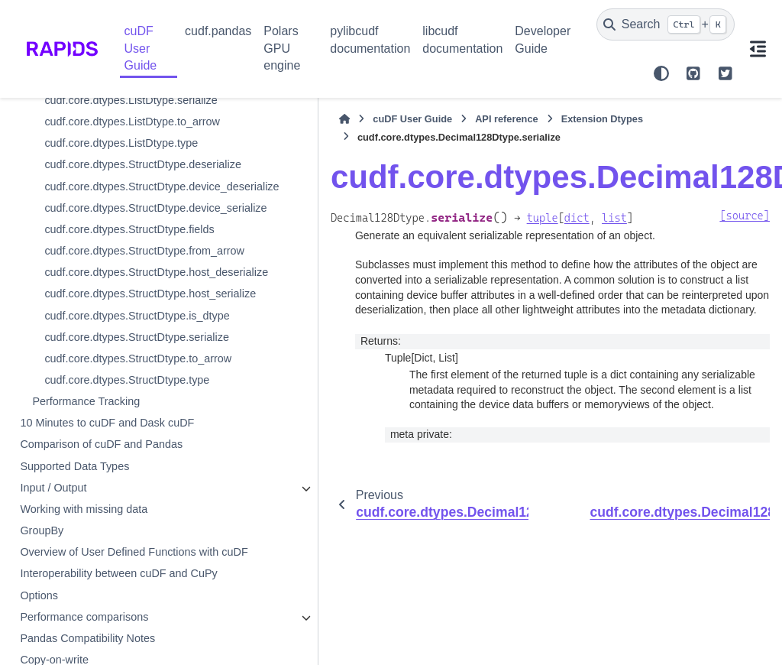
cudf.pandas (218, 30)
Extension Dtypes (479, 119)
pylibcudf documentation (370, 39)
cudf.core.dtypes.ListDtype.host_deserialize (113, 537)
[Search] (665, 24)
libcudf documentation (462, 39)
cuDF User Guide (140, 48)
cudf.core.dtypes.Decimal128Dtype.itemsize (112, 130)
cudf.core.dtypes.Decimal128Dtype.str (112, 279)
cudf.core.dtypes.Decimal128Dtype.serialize (113, 241)
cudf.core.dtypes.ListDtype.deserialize (113, 352)
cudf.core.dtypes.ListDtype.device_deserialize (113, 390)
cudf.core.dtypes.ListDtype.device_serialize (113, 426)
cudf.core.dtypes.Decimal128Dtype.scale (112, 205)
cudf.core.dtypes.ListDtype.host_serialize (113, 574)
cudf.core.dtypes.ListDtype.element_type (113, 463)
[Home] (221, 119)
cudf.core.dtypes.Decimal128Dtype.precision (112, 168)
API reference (383, 119)
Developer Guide (542, 39)
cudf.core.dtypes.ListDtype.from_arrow (113, 500)
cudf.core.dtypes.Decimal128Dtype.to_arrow (112, 315)
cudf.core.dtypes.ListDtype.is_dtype (111, 611)
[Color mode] (661, 73)
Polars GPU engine (281, 48)
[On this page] (758, 49)
